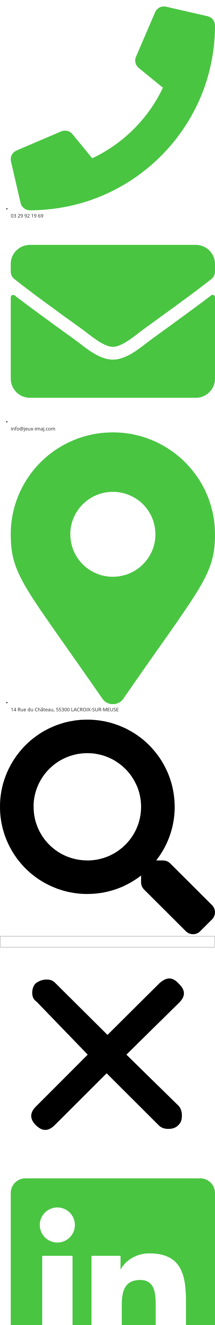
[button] (107, 828)
